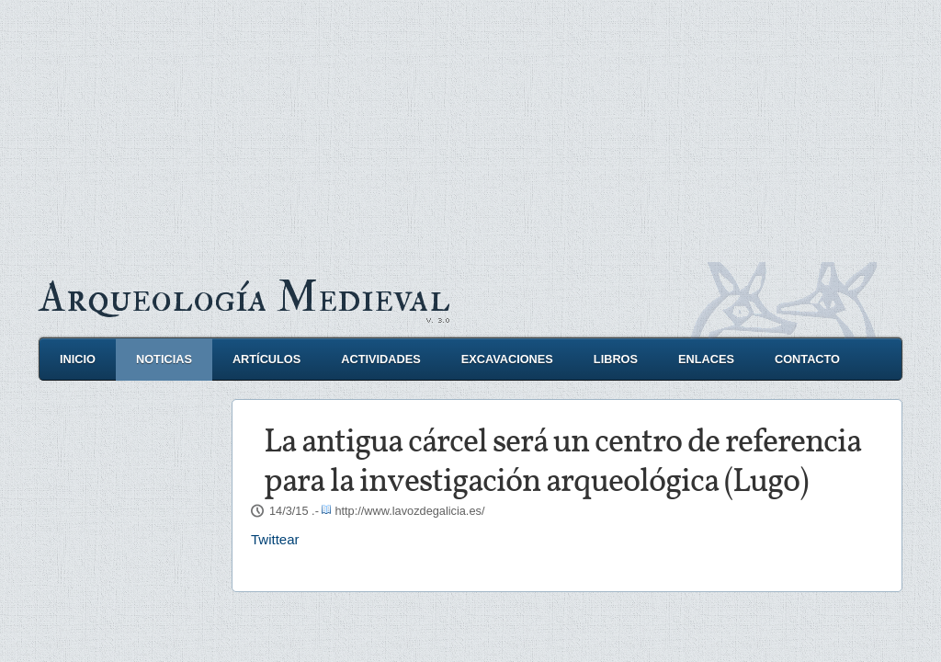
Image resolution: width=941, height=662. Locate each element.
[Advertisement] (470, 128)
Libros (616, 359)
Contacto (807, 359)
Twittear (275, 539)
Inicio (78, 359)
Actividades (380, 359)
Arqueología (244, 297)
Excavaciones (507, 359)
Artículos (266, 359)
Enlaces (706, 359)
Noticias (164, 359)
